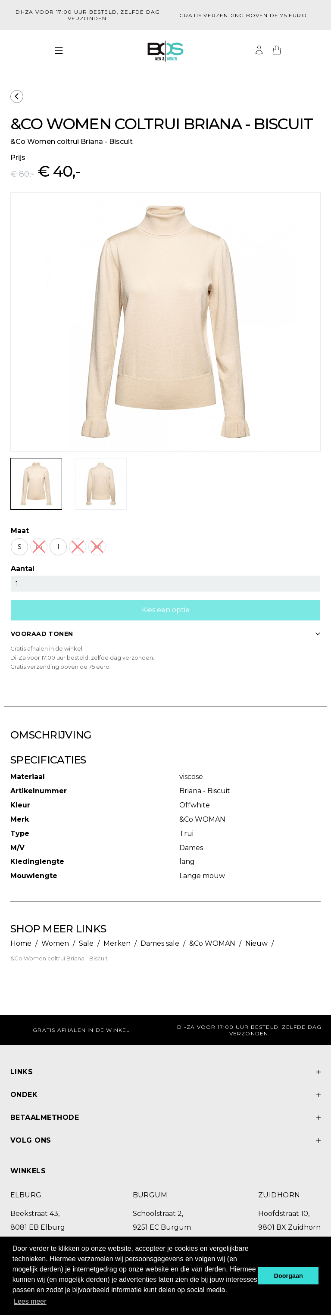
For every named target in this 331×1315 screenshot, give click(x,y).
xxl (97, 547)
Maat (20, 531)
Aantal (22, 568)
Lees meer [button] (30, 1301)
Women (55, 943)
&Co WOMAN (212, 943)
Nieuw (256, 943)
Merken (117, 943)
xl (77, 547)
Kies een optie (166, 610)
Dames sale (160, 943)
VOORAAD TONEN (165, 634)
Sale (86, 943)
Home (20, 943)
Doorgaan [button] (288, 1275)
